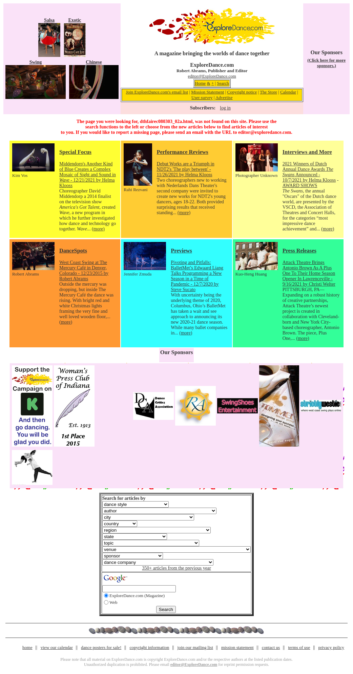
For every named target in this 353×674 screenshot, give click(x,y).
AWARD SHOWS (300, 185)
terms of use (299, 647)
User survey (201, 97)
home (27, 647)
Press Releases (299, 250)
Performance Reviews (182, 152)
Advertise (224, 97)
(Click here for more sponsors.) (326, 63)
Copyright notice (242, 92)
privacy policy (331, 647)
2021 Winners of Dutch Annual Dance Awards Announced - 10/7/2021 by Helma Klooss (309, 172)
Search (223, 83)
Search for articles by (123, 498)
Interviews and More (307, 152)
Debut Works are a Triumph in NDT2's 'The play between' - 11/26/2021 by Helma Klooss (185, 169)
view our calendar (57, 647)
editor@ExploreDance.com (212, 76)
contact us (271, 647)
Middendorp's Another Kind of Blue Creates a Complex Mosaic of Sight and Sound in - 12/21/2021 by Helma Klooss (87, 174)
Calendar (288, 92)
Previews (181, 250)
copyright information (149, 647)
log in (225, 107)
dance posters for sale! (101, 647)
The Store (268, 92)
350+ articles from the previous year (176, 568)
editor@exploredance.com (264, 132)
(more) (98, 228)
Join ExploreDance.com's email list (157, 92)
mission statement (237, 647)
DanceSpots (73, 250)
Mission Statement (207, 92)
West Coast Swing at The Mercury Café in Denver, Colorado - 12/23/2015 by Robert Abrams (83, 270)
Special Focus (75, 152)
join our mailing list (195, 647)
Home (200, 83)
